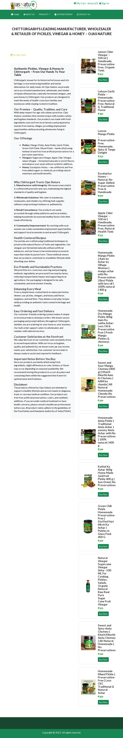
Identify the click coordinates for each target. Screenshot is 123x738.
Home (15, 14)
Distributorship (64, 14)
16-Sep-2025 (18, 55)
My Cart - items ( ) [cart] (85, 3)
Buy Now (103, 80)
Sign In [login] (104, 3)
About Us (29, 14)
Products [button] (44, 14)
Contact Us (83, 14)
